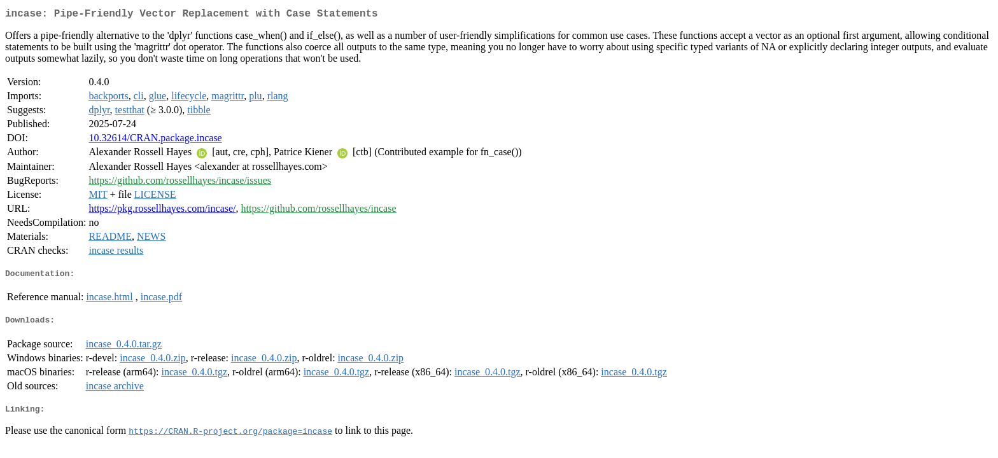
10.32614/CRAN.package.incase (154, 140)
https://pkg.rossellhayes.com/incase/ (161, 210)
